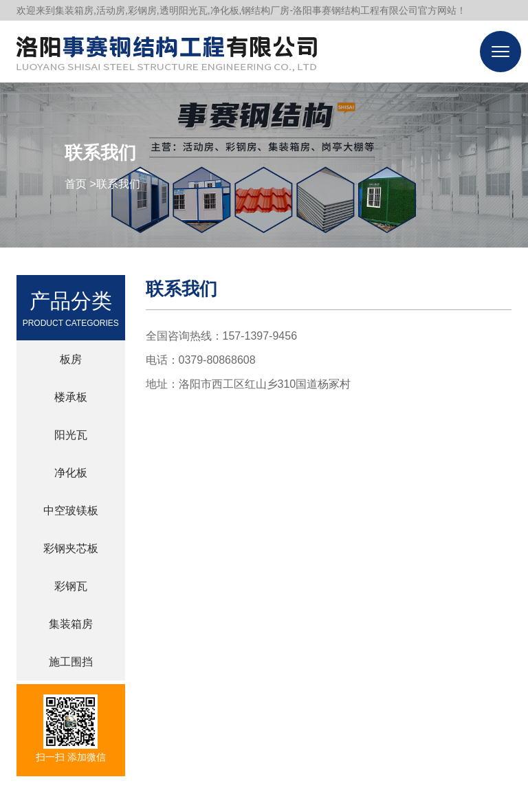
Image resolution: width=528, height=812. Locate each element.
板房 (71, 359)
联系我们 (118, 184)
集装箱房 (71, 624)
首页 (76, 184)
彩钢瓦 (70, 586)
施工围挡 (71, 662)
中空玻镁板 (70, 510)
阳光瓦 (70, 435)
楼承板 (70, 397)
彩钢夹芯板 (70, 548)
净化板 (70, 473)
